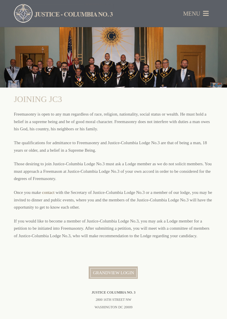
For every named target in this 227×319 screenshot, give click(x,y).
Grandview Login (113, 272)
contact (48, 192)
